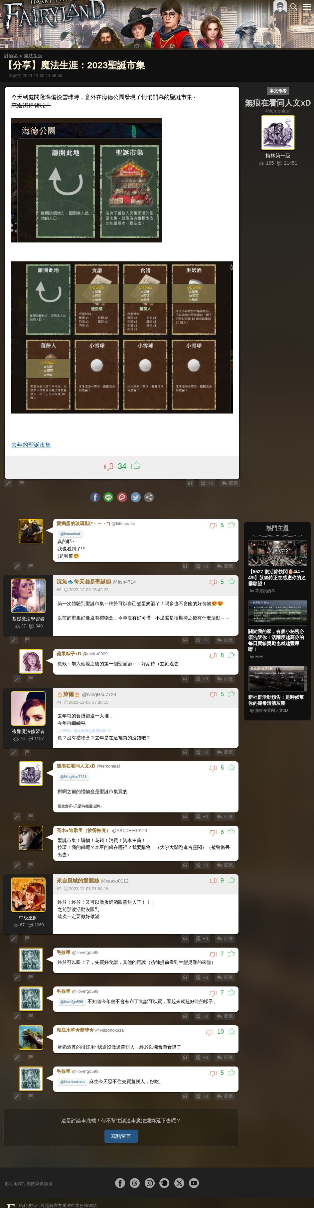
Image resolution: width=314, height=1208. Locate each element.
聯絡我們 (296, 1197)
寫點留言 (121, 1123)
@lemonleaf (71, 530)
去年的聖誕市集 (32, 441)
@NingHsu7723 (74, 771)
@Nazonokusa (73, 1070)
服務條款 (248, 1197)
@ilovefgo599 (72, 992)
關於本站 (227, 1197)
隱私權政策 (272, 1197)
